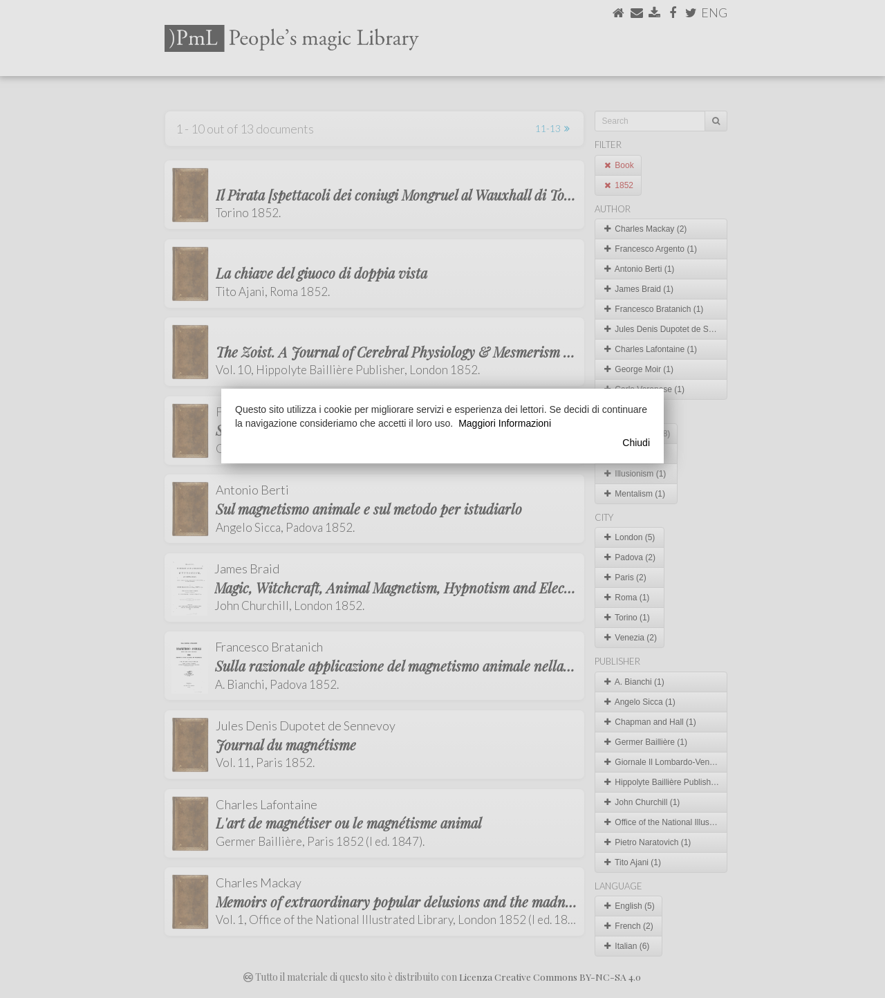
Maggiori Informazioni (504, 423)
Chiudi (636, 442)
